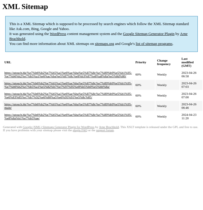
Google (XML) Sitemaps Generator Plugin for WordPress (58, 127)
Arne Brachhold (109, 127)
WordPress (58, 34)
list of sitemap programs (154, 43)
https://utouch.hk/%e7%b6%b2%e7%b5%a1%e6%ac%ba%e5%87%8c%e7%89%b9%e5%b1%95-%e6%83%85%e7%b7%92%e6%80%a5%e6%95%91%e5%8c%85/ (68, 95)
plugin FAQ (80, 130)
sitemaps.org (104, 43)
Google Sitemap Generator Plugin (149, 34)
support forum (105, 130)
